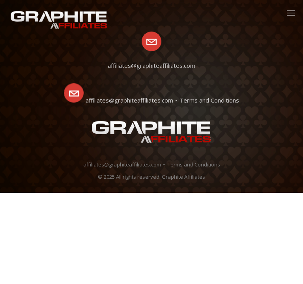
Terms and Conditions (209, 100)
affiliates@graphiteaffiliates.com (129, 100)
